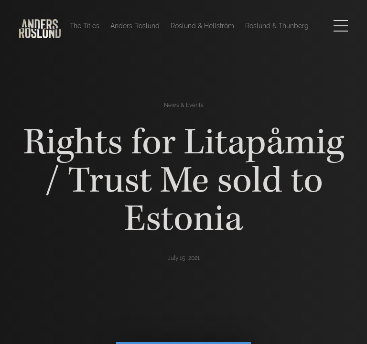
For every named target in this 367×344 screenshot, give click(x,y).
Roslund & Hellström (202, 26)
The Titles (84, 26)
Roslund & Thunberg (277, 26)
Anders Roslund (135, 26)
